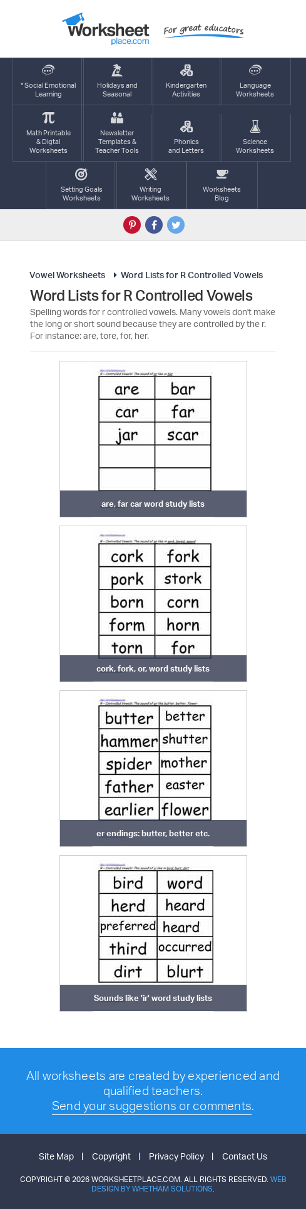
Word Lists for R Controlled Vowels (186, 274)
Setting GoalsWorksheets (82, 185)
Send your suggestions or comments (152, 1105)
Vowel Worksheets (67, 274)
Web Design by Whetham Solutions (189, 1184)
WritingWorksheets (150, 185)
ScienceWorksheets (255, 137)
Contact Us (244, 1156)
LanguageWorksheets (255, 81)
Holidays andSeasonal (117, 81)
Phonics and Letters (186, 137)
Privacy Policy (176, 1156)
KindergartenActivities (186, 81)
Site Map (56, 1156)
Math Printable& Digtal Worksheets (48, 133)
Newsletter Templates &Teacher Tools (117, 133)
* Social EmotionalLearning (48, 81)
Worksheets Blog (222, 185)
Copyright (111, 1156)
